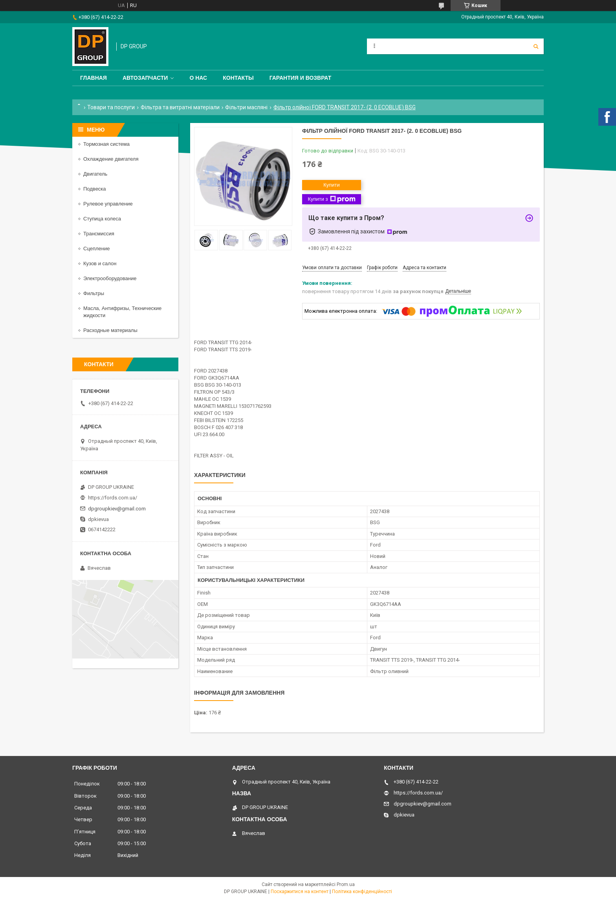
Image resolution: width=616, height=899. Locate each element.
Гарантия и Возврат (301, 78)
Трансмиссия (98, 234)
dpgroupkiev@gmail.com (117, 509)
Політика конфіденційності (362, 891)
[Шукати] (536, 46)
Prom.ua (346, 884)
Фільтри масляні (246, 107)
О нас (198, 78)
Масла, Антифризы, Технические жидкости (122, 311)
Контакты (238, 78)
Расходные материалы (110, 330)
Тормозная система (106, 144)
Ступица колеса (102, 219)
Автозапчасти (145, 78)
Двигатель (95, 174)
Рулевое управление (108, 204)
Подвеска (94, 189)
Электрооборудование (110, 278)
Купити (331, 185)
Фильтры (93, 293)
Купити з (331, 199)
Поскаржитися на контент (299, 891)
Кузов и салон (99, 263)
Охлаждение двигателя (110, 159)
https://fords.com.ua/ (112, 498)
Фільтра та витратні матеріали (180, 107)
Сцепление (96, 248)
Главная (93, 78)
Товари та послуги (111, 107)
